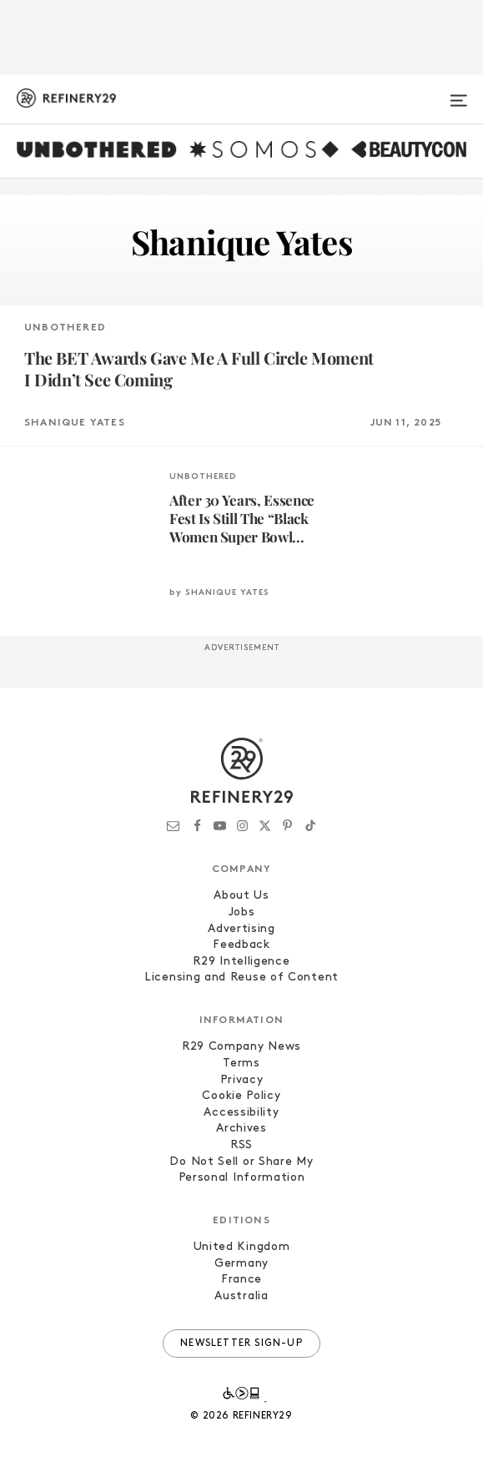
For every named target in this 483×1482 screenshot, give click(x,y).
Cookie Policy (241, 1096)
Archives (241, 1128)
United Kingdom (242, 1247)
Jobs (242, 912)
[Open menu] (458, 93)
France (241, 1279)
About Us (241, 896)
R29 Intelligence (241, 961)
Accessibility (241, 1112)
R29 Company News (241, 1047)
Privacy (242, 1080)
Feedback (241, 945)
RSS (241, 1145)
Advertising (241, 929)
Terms (241, 1063)
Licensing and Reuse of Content (241, 977)
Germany (241, 1264)
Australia (241, 1296)
